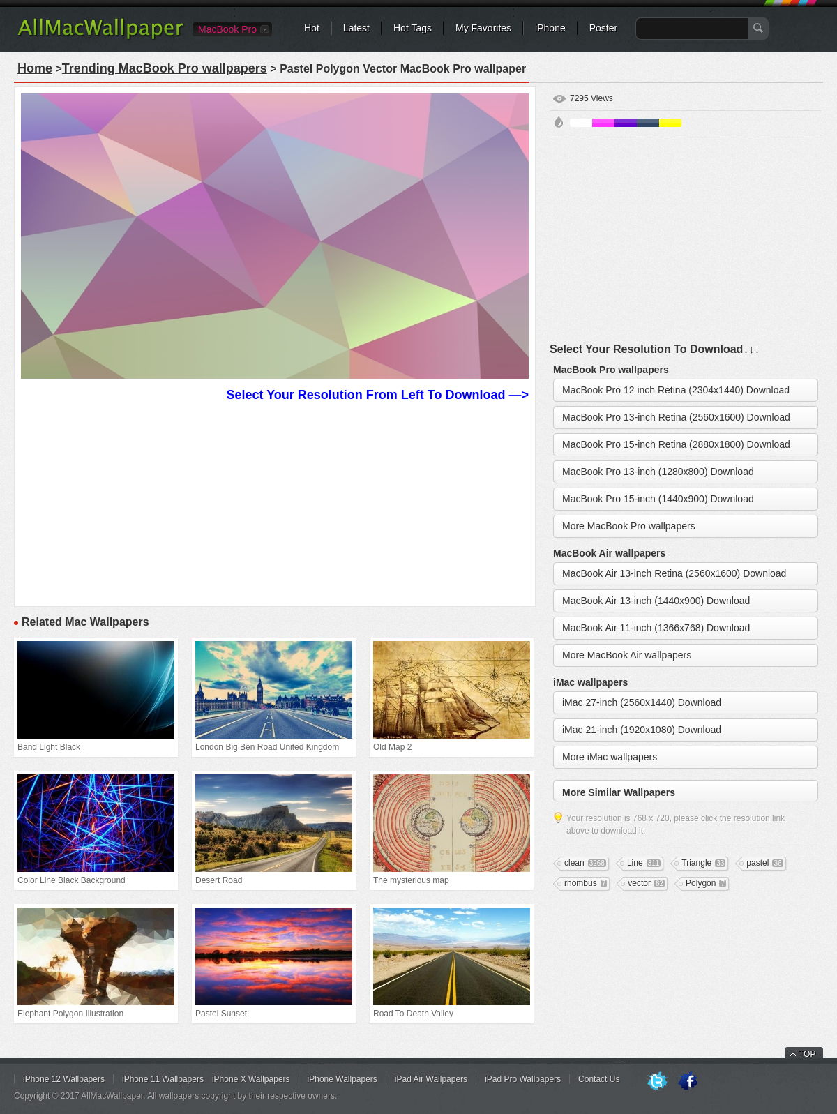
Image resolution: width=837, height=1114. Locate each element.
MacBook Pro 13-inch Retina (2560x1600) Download (676, 417)
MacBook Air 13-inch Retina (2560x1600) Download (674, 573)
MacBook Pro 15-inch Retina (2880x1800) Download (676, 444)
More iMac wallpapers (609, 756)
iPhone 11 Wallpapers (163, 1079)
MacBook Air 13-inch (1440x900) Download (656, 600)
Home (34, 68)
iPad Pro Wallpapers (523, 1079)
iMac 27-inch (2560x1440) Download (641, 702)
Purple (625, 123)
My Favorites (483, 27)
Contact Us (598, 1079)
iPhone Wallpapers (342, 1079)
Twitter (657, 1082)
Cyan (648, 123)
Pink (603, 123)
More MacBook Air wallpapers (626, 655)
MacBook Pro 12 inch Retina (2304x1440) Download (676, 390)
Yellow (670, 123)
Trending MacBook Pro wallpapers (164, 68)
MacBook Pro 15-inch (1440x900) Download (658, 498)
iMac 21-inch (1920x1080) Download (641, 729)
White (581, 123)
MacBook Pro (227, 29)
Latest (356, 27)
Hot (311, 27)
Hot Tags (412, 27)
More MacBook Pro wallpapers (628, 526)
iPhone (550, 27)
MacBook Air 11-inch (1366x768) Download (656, 627)
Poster (603, 27)
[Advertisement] (275, 502)
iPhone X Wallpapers (251, 1079)
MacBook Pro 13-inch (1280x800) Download (658, 471)
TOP (807, 1054)
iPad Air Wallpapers (431, 1079)
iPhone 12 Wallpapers (64, 1079)
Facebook (688, 1082)
